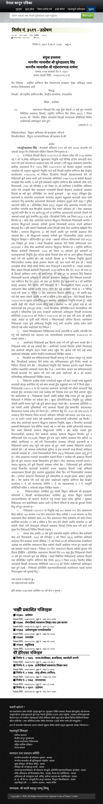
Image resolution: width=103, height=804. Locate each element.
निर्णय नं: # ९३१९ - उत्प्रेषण (29, 687)
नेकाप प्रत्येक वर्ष (44, 9)
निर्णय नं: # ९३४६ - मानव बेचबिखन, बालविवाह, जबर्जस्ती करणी (47, 658)
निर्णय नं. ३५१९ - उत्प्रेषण (32, 30)
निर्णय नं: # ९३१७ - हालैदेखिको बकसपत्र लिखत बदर (42, 665)
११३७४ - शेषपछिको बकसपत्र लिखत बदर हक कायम (41, 622)
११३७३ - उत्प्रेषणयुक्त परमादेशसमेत (33, 629)
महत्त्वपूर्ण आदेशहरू (76, 9)
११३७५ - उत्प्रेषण (24, 615)
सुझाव (91, 9)
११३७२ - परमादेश (24, 637)
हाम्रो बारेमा (60, 9)
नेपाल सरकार (19, 747)
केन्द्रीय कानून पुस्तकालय (24, 738)
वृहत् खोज (29, 9)
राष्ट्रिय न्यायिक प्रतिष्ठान (23, 744)
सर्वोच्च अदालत (20, 735)
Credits (74, 796)
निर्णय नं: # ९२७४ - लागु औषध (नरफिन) (35, 672)
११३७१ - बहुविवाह (25, 644)
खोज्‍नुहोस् (88, 15)
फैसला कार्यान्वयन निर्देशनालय (26, 741)
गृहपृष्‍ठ (19, 9)
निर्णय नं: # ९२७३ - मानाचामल (31, 680)
